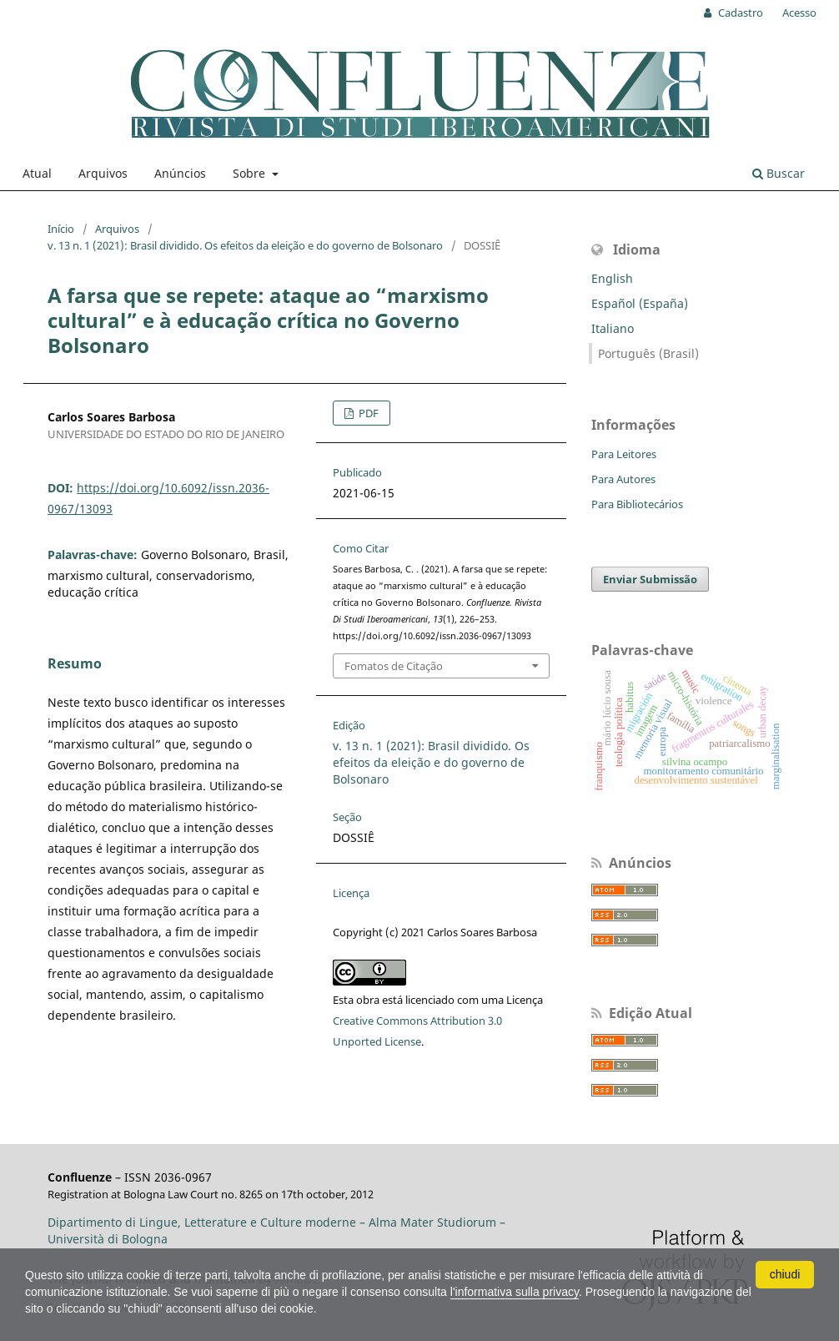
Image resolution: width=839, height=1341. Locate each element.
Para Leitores (623, 453)
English (612, 278)
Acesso (799, 12)
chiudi (785, 1274)
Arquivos (103, 173)
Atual (37, 173)
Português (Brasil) (648, 353)
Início (61, 228)
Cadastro (739, 12)
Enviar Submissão (650, 579)
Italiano (612, 328)
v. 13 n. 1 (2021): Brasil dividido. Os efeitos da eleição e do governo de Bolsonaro (245, 245)
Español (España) (639, 303)
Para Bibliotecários (637, 504)
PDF (367, 413)
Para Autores (623, 478)
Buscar (778, 173)
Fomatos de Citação (393, 665)
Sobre (251, 173)
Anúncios (180, 173)
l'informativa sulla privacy (514, 1291)
